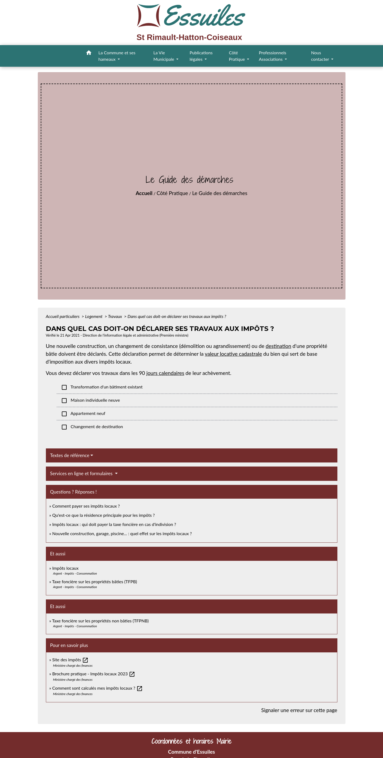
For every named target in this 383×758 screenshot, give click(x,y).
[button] (88, 53)
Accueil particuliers (63, 316)
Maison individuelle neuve (90, 400)
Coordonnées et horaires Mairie (191, 741)
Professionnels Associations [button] (272, 56)
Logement (94, 316)
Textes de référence (70, 455)
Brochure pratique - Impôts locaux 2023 (93, 673)
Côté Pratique (172, 193)
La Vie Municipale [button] (164, 56)
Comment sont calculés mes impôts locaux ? (97, 687)
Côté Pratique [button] (237, 56)
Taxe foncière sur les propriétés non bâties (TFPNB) (100, 620)
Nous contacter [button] (320, 56)
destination (278, 346)
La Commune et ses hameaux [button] (117, 56)
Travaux (115, 316)
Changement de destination (92, 427)
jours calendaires (165, 373)
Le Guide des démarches (219, 193)
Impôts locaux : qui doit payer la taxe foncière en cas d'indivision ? (114, 524)
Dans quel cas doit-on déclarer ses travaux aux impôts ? (177, 316)
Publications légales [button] (200, 56)
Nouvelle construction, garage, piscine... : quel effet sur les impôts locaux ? (122, 533)
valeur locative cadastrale (233, 354)
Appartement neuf (83, 414)
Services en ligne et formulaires (82, 473)
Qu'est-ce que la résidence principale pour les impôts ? (103, 515)
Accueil (144, 193)
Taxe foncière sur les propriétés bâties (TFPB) (94, 581)
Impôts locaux (65, 568)
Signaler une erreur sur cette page (299, 710)
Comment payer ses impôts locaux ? (86, 505)
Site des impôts (70, 659)
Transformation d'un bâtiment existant (102, 387)
